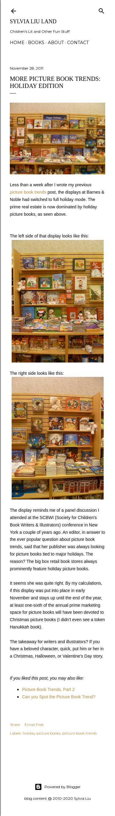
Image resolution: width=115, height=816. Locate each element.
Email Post (34, 724)
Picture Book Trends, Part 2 (48, 689)
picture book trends (28, 192)
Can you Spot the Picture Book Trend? (58, 696)
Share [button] (15, 724)
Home (17, 42)
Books (36, 42)
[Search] (101, 10)
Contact (78, 42)
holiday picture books (41, 733)
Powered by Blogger (58, 787)
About (56, 42)
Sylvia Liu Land (33, 21)
